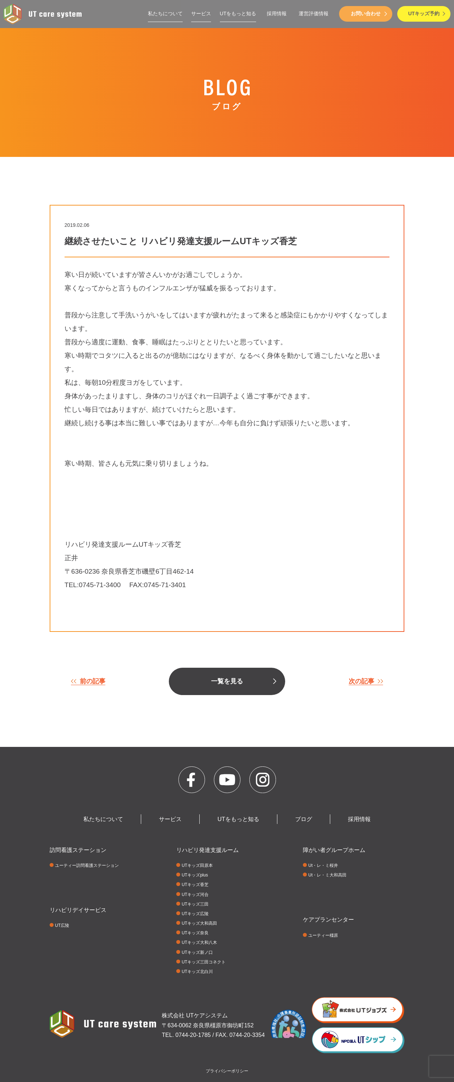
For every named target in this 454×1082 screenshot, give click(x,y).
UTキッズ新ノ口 (197, 952)
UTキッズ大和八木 (199, 942)
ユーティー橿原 (323, 935)
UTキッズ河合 (195, 894)
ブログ (303, 819)
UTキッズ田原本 (197, 865)
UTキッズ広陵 (195, 913)
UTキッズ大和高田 (199, 923)
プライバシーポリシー (227, 1071)
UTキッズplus (195, 875)
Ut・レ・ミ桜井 (323, 865)
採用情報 (277, 13)
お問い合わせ (366, 13)
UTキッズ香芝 (195, 884)
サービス (201, 13)
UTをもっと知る (238, 13)
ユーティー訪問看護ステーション (87, 865)
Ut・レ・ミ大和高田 (327, 875)
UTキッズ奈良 (195, 932)
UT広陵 (62, 925)
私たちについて (165, 13)
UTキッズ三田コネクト (204, 962)
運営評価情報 (313, 13)
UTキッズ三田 (195, 904)
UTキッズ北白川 (197, 971)
